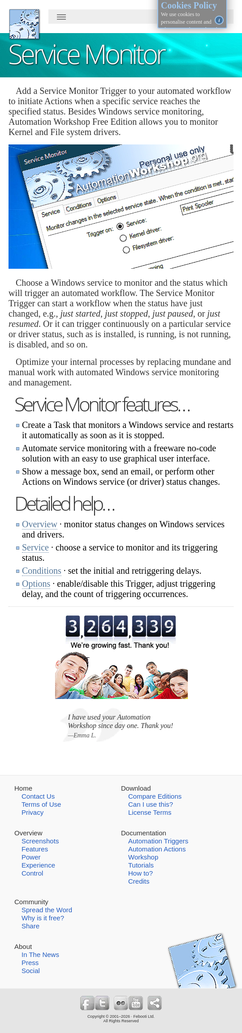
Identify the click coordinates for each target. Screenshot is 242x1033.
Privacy (32, 812)
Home (23, 788)
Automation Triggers (158, 841)
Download (136, 788)
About (23, 946)
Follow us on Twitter (102, 1003)
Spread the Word (47, 910)
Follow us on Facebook (87, 1003)
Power (31, 857)
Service (35, 547)
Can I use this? (150, 804)
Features (35, 849)
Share (30, 926)
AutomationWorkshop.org (24, 24)
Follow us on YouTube (136, 1003)
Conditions (41, 571)
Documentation (143, 833)
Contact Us (38, 796)
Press (30, 962)
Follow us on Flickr (121, 1003)
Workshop (143, 857)
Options (36, 583)
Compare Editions (155, 796)
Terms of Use (41, 804)
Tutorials (141, 865)
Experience (38, 865)
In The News (40, 954)
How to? (140, 873)
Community (31, 902)
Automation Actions (157, 849)
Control (32, 873)
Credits (139, 881)
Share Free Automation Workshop (154, 1003)
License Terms (149, 812)
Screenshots (40, 841)
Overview (39, 524)
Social (31, 970)
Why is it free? (43, 918)
